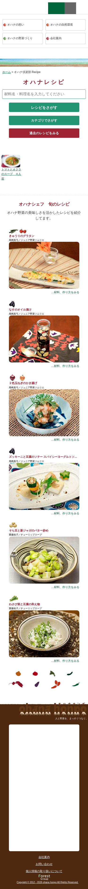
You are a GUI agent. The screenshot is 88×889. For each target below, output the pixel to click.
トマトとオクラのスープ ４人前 (11, 174)
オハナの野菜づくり (20, 38)
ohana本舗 (17, 13)
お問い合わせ (44, 864)
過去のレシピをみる (44, 133)
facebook (82, 8)
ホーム (6, 72)
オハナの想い (15, 24)
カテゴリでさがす (44, 120)
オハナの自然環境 (61, 24)
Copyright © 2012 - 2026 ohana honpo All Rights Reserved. (47, 882)
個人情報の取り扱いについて (44, 871)
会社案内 (55, 38)
